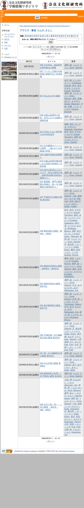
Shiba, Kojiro (70, 334)
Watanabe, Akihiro (72, 422)
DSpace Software (30, 451)
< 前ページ (51, 56)
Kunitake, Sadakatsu (69, 275)
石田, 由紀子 (74, 201)
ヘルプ (6, 54)
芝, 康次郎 (69, 244)
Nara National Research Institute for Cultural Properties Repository (44, 26)
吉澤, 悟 (75, 299)
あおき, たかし (74, 337)
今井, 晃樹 (69, 424)
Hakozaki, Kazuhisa (73, 129)
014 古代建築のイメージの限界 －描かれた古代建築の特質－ (51, 148)
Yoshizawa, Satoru (72, 304)
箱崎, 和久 (69, 124)
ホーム (6, 25)
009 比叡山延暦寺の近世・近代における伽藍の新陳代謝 (51, 118)
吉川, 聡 (67, 80)
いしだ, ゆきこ (71, 204)
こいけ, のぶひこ (72, 406)
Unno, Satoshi (75, 68)
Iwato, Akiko (69, 370)
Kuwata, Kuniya (71, 255)
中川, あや (76, 285)
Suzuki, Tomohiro (72, 91)
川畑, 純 (67, 429)
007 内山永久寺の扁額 (50, 96)
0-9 (26, 36)
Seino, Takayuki (71, 236)
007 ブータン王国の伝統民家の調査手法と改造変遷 (51, 74)
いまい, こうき (74, 347)
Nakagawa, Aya (71, 290)
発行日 (6, 39)
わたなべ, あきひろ (73, 419)
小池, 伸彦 (76, 404)
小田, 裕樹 (76, 196)
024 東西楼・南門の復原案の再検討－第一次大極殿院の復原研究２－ (51, 184)
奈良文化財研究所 (2, 16)
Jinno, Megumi (74, 390)
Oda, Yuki (68, 345)
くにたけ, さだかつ (73, 272)
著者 (6, 42)
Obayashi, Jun (70, 385)
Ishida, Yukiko (70, 206)
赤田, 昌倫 (76, 98)
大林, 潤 (67, 380)
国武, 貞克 (76, 269)
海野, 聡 (67, 65)
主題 (6, 48)
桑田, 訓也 (75, 250)
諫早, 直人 (69, 393)
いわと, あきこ (71, 367)
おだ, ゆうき (70, 199)
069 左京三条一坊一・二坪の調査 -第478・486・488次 (51, 407)
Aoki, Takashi (70, 339)
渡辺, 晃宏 (75, 417)
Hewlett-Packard (68, 451)
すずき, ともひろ (72, 88)
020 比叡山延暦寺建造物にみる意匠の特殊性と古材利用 (51, 163)
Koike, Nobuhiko (71, 409)
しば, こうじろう (72, 331)
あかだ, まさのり (72, 101)
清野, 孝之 (76, 231)
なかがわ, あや (71, 288)
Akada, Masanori (71, 104)
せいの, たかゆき (72, 234)
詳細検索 (44, 17)
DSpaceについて (10, 57)
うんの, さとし (71, 140)
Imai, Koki (68, 350)
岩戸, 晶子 (76, 365)
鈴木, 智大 (76, 86)
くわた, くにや (71, 252)
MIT (56, 451)
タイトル (7, 45)
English (81, 16)
